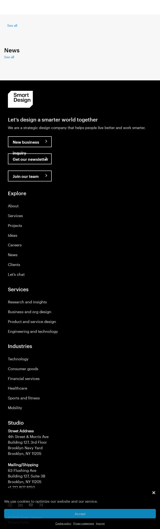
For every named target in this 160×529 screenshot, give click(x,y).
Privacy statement (83, 523)
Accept (80, 514)
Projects (15, 225)
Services (15, 215)
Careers (15, 245)
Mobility (15, 407)
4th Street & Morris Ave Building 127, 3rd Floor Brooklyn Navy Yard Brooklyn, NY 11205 (28, 442)
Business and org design (29, 311)
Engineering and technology (33, 331)
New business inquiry (26, 143)
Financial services (24, 378)
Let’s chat (16, 274)
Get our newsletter (30, 159)
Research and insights (27, 302)
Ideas (12, 235)
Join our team (26, 176)
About (13, 206)
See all (12, 25)
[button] (154, 493)
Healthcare (17, 388)
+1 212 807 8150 (21, 487)
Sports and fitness (24, 398)
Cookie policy (63, 523)
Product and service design (32, 321)
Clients (14, 264)
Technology (18, 359)
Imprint (100, 523)
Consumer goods (23, 368)
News (13, 254)
